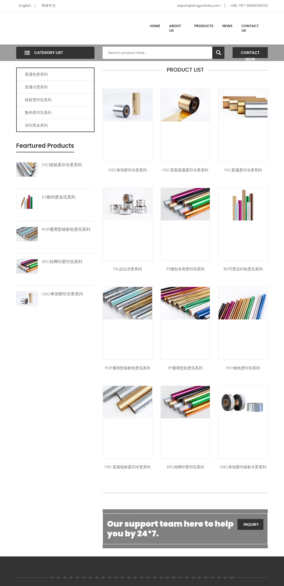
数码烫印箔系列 (38, 112)
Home (155, 25)
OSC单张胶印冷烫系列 (62, 294)
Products (203, 25)
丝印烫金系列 (36, 125)
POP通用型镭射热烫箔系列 (66, 229)
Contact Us (250, 28)
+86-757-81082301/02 (249, 5)
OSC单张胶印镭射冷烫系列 (243, 467)
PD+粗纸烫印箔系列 (243, 368)
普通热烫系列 (36, 74)
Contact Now (250, 54)
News (227, 25)
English (25, 5)
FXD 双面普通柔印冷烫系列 (185, 170)
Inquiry (251, 524)
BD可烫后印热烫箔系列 (243, 269)
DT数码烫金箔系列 (58, 197)
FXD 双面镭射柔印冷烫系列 (128, 467)
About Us (175, 28)
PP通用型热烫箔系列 (185, 368)
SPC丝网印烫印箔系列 (62, 261)
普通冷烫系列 (36, 87)
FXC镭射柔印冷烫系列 (62, 165)
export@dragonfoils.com (199, 5)
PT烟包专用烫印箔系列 (185, 269)
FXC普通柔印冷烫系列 (243, 170)
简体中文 (49, 5)
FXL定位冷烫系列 (127, 269)
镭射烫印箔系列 (38, 100)
